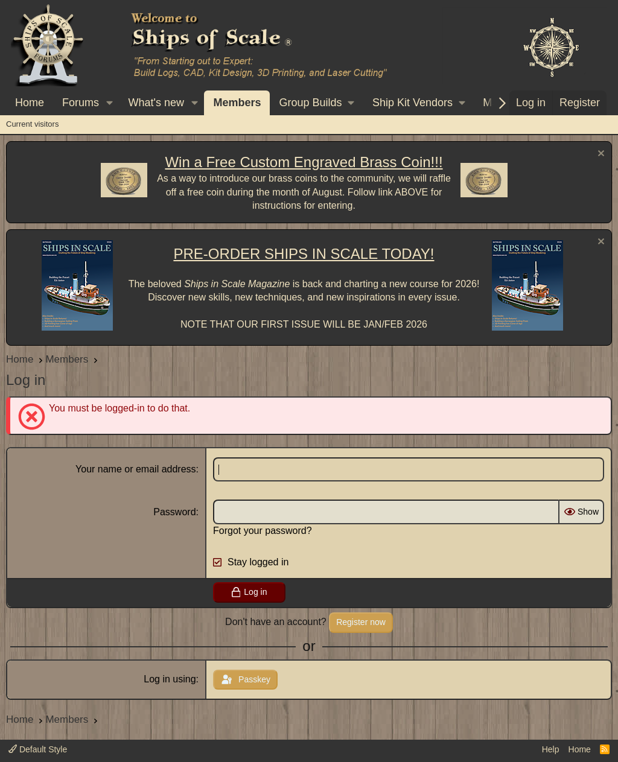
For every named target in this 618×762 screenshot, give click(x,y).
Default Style (37, 749)
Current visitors (32, 124)
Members (237, 103)
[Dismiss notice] (599, 154)
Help (550, 749)
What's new (156, 103)
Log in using (170, 679)
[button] (109, 102)
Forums (80, 103)
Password (174, 512)
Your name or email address (135, 469)
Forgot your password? (262, 530)
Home (29, 103)
